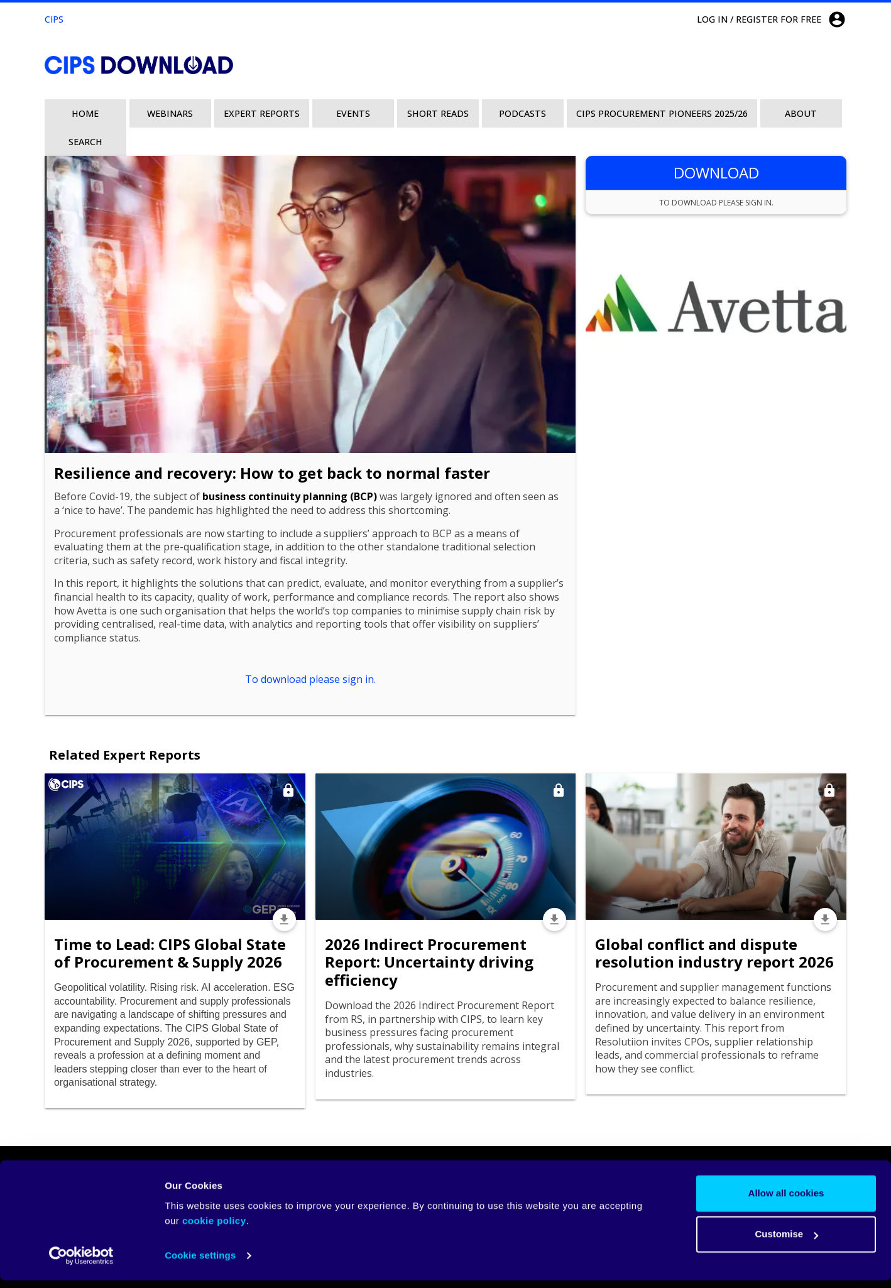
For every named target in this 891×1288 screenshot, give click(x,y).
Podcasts (522, 113)
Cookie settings (200, 1263)
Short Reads (438, 113)
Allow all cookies (786, 1201)
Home (85, 113)
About (801, 113)
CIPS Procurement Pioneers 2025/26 (662, 113)
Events (353, 113)
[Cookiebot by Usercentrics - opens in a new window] (81, 1263)
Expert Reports (262, 113)
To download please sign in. (310, 679)
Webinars (170, 113)
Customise (786, 1241)
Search (85, 142)
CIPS (54, 19)
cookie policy (214, 1228)
